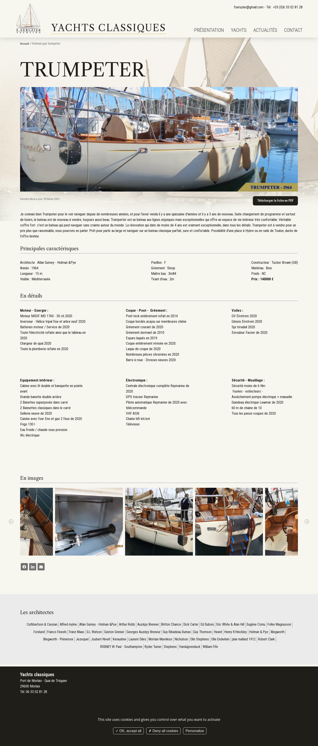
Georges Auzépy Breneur (142, 633)
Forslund (35, 633)
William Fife (212, 648)
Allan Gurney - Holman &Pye (95, 625)
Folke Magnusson (284, 625)
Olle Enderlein (222, 640)
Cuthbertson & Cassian (37, 625)
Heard (219, 633)
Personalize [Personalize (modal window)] (195, 731)
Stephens (171, 648)
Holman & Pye (262, 633)
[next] (307, 522)
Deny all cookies (163, 731)
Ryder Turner (154, 648)
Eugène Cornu (259, 625)
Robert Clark (269, 640)
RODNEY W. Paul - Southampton (120, 648)
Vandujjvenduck (191, 648)
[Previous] (11, 522)
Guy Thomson (203, 633)
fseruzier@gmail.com (248, 7)
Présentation (209, 30)
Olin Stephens (201, 640)
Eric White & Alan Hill (233, 625)
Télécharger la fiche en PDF (274, 201)
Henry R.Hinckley (238, 633)
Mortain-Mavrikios (160, 640)
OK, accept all (128, 731)
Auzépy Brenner (147, 625)
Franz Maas (74, 633)
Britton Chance (171, 625)
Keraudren (119, 640)
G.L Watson (92, 633)
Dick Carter (191, 625)
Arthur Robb (125, 625)
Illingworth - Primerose (56, 640)
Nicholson (182, 640)
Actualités (265, 30)
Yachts (238, 30)
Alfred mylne (65, 625)
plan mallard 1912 (246, 640)
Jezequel (80, 640)
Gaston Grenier (113, 633)
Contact (293, 30)
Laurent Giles (137, 640)
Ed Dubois (209, 625)
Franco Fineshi (54, 633)
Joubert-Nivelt (99, 640)
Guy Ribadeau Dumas (177, 633)
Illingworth (281, 633)
